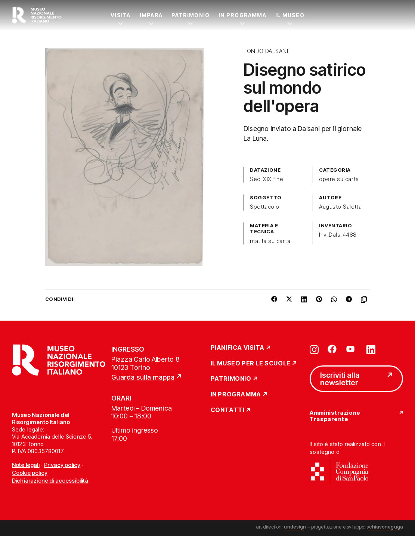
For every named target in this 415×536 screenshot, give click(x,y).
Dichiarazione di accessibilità (50, 480)
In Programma (242, 15)
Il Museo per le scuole (251, 363)
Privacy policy (62, 464)
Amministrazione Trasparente (335, 416)
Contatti (228, 410)
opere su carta (339, 179)
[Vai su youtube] (351, 349)
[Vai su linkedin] (370, 349)
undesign (295, 527)
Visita (120, 15)
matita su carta (270, 241)
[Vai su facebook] (332, 349)
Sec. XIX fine (266, 179)
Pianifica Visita (238, 348)
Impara (151, 15)
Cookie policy (29, 472)
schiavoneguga (384, 527)
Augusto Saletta (340, 206)
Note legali (26, 464)
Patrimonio (190, 15)
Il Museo (289, 15)
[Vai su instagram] (314, 349)
